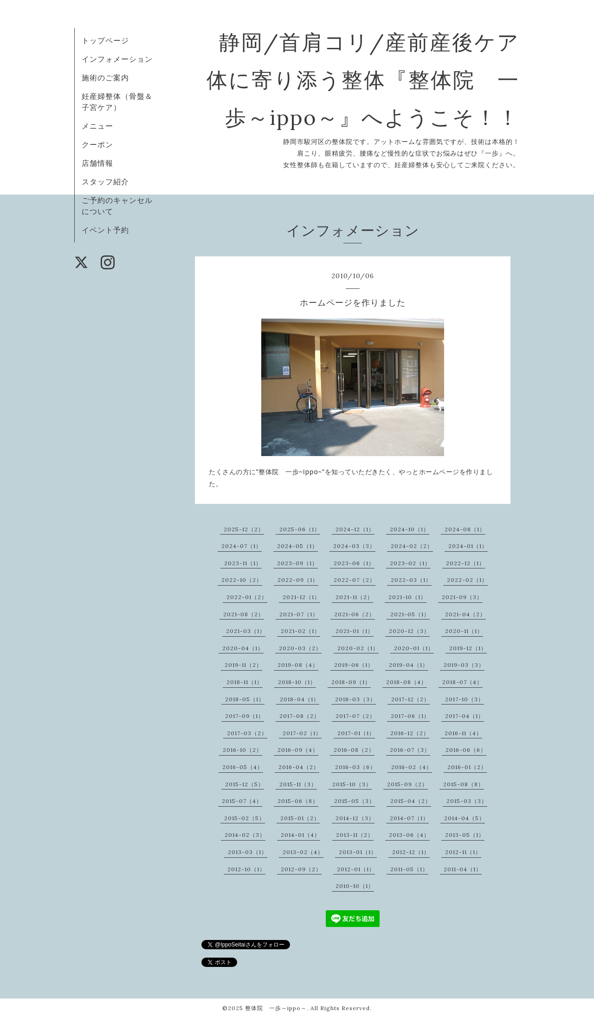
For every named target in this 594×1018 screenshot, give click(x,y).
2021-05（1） (410, 614)
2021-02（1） (300, 630)
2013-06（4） (409, 834)
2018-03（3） (355, 699)
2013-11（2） (355, 834)
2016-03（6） (355, 767)
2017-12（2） (410, 699)
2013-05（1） (464, 834)
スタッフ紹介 (105, 181)
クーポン (97, 144)
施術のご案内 (105, 77)
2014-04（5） (464, 818)
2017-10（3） (464, 699)
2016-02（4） (411, 767)
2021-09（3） (462, 597)
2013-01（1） (358, 851)
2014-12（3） (355, 818)
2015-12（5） (244, 784)
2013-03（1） (247, 851)
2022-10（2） (241, 579)
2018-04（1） (299, 699)
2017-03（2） (247, 733)
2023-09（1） (297, 563)
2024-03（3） (354, 545)
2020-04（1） (243, 648)
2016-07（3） (410, 749)
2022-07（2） (354, 579)
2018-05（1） (245, 699)
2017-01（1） (356, 733)
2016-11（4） (463, 733)
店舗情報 (97, 163)
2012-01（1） (356, 869)
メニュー (97, 126)
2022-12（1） (465, 563)
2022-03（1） (411, 579)
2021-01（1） (355, 630)
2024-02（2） (412, 545)
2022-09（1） (298, 579)
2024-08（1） (465, 529)
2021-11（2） (354, 597)
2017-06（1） (410, 715)
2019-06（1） (354, 664)
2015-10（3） (352, 784)
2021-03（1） (245, 630)
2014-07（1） (409, 818)
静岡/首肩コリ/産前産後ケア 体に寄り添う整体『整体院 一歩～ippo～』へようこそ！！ (385, 80)
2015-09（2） (407, 784)
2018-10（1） (297, 682)
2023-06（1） (354, 563)
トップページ (105, 40)
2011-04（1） (463, 869)
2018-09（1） (351, 682)
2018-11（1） (244, 682)
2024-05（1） (297, 545)
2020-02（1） (358, 648)
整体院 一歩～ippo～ (276, 1008)
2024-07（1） (241, 545)
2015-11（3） (298, 784)
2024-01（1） (468, 545)
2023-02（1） (410, 563)
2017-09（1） (244, 715)
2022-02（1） (467, 579)
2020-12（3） (409, 630)
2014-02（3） (245, 834)
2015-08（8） (463, 784)
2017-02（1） (302, 733)
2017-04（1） (464, 715)
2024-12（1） (355, 529)
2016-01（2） (467, 767)
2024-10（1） (409, 529)
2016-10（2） (242, 749)
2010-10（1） (355, 885)
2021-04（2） (465, 614)
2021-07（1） (298, 614)
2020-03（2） (300, 648)
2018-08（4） (406, 682)
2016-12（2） (409, 733)
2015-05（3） (354, 800)
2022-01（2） (246, 597)
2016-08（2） (354, 749)
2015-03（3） (466, 800)
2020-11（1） (464, 630)
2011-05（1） (409, 869)
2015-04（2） (410, 800)
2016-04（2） (298, 767)
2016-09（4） (298, 749)
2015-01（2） (300, 818)
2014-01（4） (300, 834)
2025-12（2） (244, 529)
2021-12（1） (301, 597)
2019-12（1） (468, 648)
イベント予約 (105, 230)
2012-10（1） (246, 869)
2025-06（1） (299, 529)
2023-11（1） (243, 563)
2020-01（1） (414, 648)
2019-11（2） (243, 664)
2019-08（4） (298, 664)
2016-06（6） (466, 749)
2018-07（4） (462, 682)
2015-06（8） (298, 800)
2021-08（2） (243, 614)
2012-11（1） (463, 851)
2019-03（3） (464, 664)
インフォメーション (117, 59)
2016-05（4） (242, 767)
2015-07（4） (242, 800)
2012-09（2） (301, 869)
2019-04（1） (408, 664)
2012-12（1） (411, 851)
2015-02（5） (244, 818)
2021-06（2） (354, 614)
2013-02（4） (303, 851)
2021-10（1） (407, 597)
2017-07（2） (355, 715)
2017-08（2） (299, 715)
